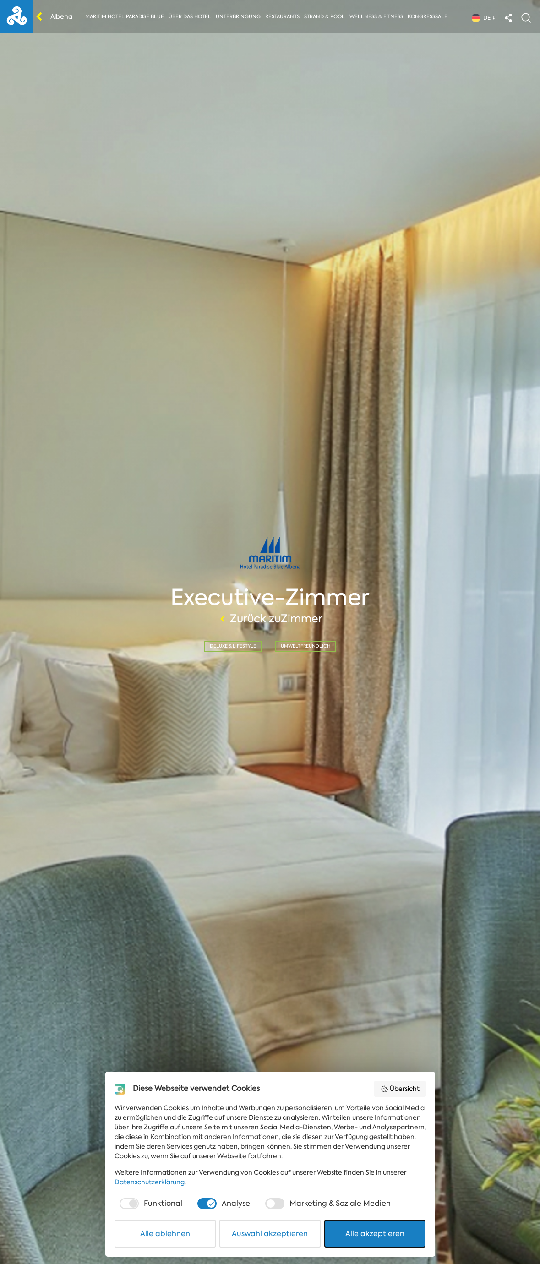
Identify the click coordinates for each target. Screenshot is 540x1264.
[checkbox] (150, 1203)
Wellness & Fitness (376, 16)
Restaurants (282, 16)
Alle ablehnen (165, 1233)
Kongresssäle (427, 16)
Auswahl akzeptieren (270, 1233)
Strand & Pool (324, 16)
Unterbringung (238, 16)
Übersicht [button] (400, 1088)
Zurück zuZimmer (270, 618)
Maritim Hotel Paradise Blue (124, 16)
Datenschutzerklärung (150, 1182)
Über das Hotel (190, 16)
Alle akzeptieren (374, 1233)
